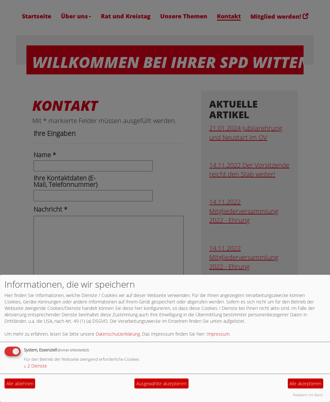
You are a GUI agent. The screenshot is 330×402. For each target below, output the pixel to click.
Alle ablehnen (20, 383)
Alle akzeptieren (305, 383)
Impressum (218, 334)
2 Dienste (35, 366)
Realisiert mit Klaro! (308, 394)
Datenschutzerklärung (118, 334)
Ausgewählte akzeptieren (161, 383)
